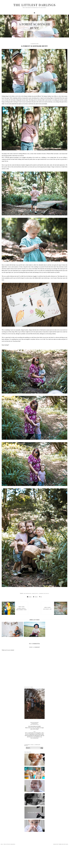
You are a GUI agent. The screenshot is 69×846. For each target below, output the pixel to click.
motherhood (27, 593)
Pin (40, 596)
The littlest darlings (34, 5)
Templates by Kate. (63, 844)
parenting (35, 593)
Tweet (35, 596)
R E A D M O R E (34, 738)
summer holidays (44, 593)
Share (29, 596)
